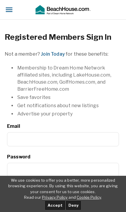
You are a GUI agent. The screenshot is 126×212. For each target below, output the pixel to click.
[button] (62, 9)
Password (18, 157)
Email (13, 126)
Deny (73, 205)
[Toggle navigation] (9, 9)
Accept (55, 205)
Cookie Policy (89, 197)
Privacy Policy (55, 197)
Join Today (53, 54)
